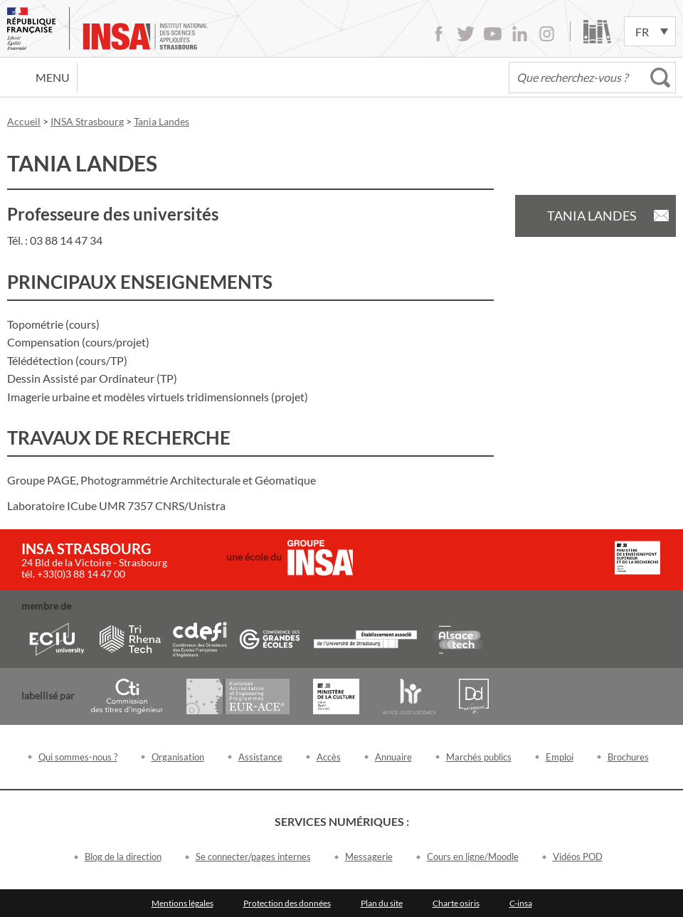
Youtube (493, 33)
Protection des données (287, 903)
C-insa (520, 903)
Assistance (260, 757)
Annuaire (393, 757)
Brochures (628, 757)
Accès (329, 757)
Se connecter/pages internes (253, 856)
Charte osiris (456, 903)
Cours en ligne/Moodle (473, 856)
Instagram (547, 33)
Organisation (178, 757)
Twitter (466, 33)
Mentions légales (182, 903)
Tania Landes (592, 215)
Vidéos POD (578, 856)
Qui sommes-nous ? (77, 757)
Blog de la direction (123, 856)
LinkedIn (520, 33)
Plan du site (382, 903)
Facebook (439, 33)
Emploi (559, 757)
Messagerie (369, 856)
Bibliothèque (597, 31)
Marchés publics (479, 757)
